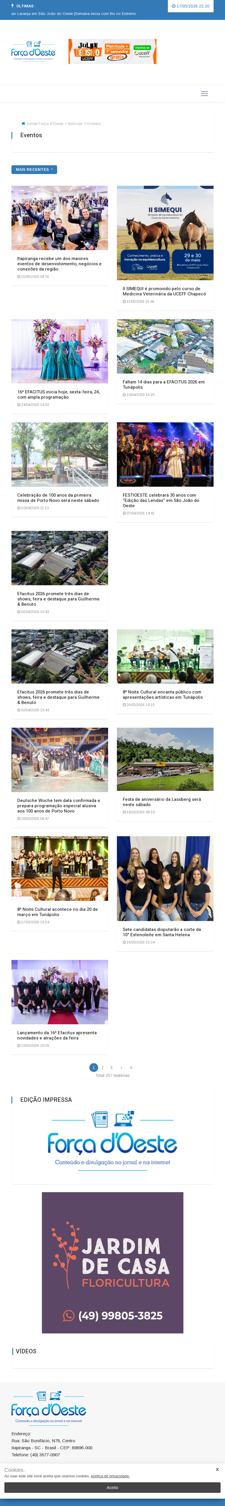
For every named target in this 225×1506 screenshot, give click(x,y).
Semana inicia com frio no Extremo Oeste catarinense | (128, 13)
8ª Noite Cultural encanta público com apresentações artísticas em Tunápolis (163, 694)
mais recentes (33, 169)
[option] (128, 14)
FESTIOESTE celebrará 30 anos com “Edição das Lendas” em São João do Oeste (161, 500)
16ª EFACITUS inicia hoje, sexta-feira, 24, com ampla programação (58, 394)
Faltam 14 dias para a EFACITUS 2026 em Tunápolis (164, 384)
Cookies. (14, 1470)
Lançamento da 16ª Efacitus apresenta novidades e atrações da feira (57, 1035)
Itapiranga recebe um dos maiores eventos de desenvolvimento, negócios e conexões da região (59, 263)
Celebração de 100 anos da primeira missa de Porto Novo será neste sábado (58, 498)
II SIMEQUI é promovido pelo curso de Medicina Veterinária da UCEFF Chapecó (164, 291)
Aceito (112, 1487)
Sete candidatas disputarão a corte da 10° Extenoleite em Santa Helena (162, 932)
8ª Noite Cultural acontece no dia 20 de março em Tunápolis (57, 912)
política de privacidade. (110, 1476)
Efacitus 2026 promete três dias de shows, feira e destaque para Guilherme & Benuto (58, 599)
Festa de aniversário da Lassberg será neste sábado (162, 802)
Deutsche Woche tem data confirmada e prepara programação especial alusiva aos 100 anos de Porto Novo (58, 805)
